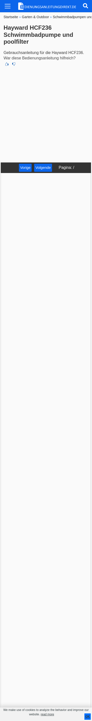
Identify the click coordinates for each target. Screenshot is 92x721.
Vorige (25, 167)
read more (47, 714)
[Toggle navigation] (7, 6)
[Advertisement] (46, 114)
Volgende (43, 167)
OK (87, 716)
